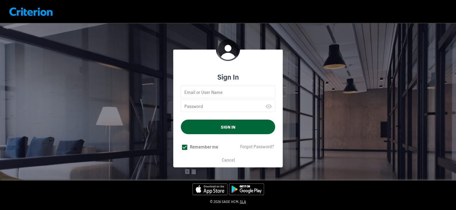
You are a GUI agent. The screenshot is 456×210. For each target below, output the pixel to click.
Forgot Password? (257, 146)
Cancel (228, 159)
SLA (243, 202)
